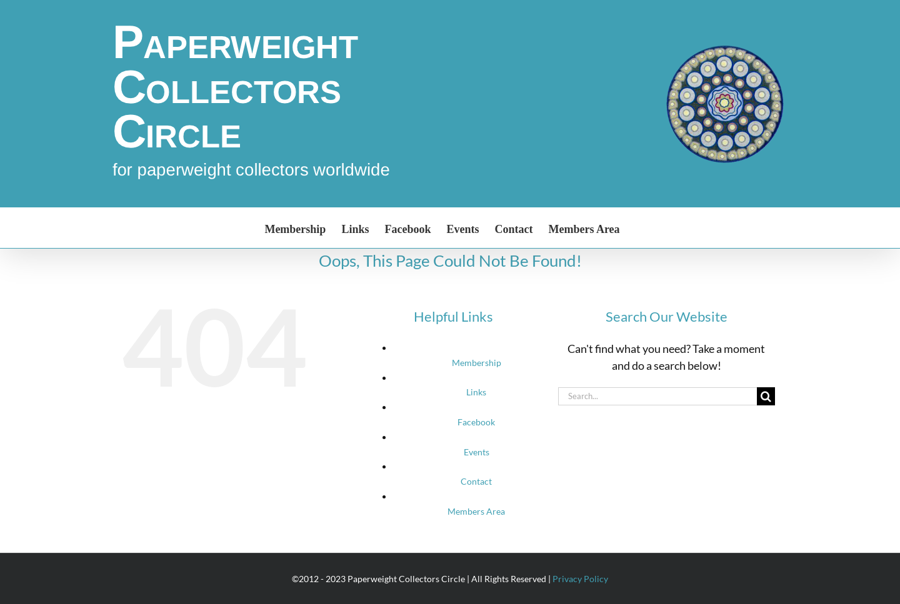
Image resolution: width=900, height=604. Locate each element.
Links (476, 392)
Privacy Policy (580, 578)
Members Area (476, 511)
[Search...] (657, 396)
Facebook (476, 422)
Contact (476, 481)
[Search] (766, 396)
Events (476, 452)
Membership (476, 362)
